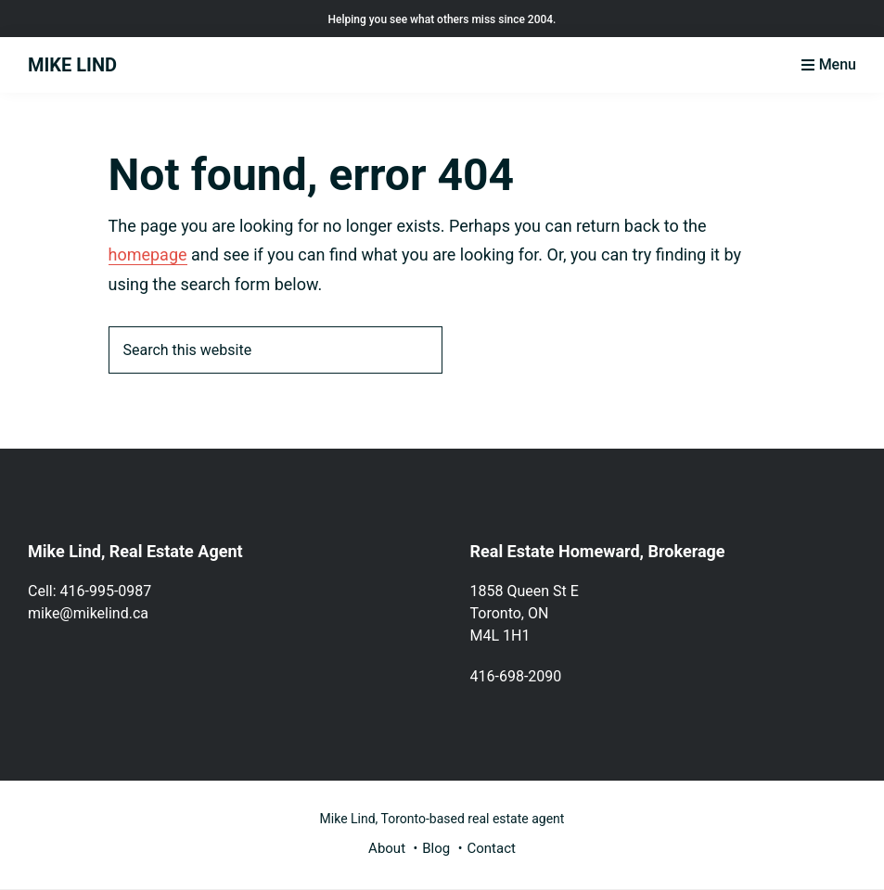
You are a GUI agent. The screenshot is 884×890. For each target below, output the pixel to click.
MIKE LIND (72, 65)
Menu (837, 64)
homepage (148, 254)
